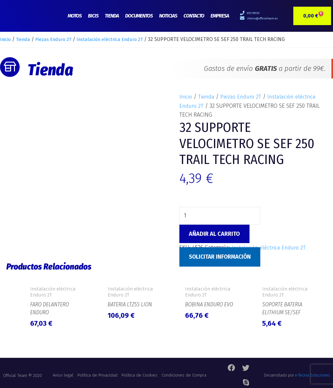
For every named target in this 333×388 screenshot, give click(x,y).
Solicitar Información (221, 257)
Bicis (93, 16)
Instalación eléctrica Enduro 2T (120, 39)
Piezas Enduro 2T (59, 39)
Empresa (219, 16)
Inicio (6, 39)
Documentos (139, 16)
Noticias (168, 16)
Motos (75, 16)
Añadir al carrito (214, 234)
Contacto (193, 16)
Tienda (112, 16)
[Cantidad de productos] (220, 216)
